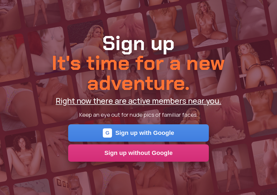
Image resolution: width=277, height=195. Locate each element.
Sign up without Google (138, 153)
